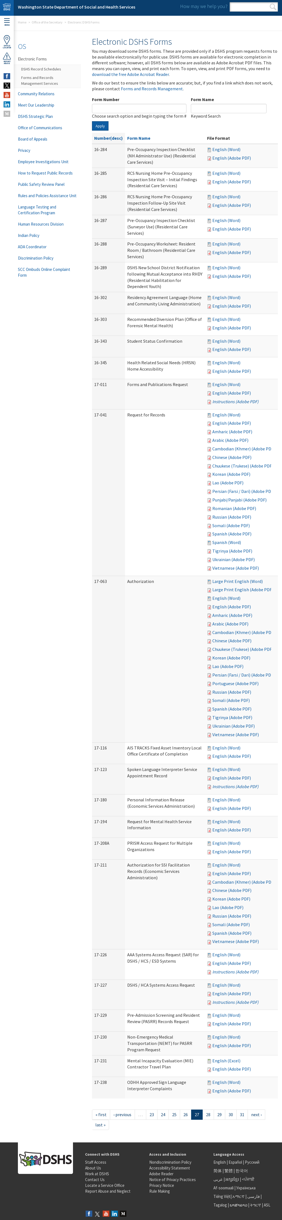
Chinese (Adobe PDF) (231, 457)
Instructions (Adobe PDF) (235, 401)
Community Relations (36, 93)
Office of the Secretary (47, 22)
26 (185, 1114)
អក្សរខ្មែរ (232, 1179)
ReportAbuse (7, 58)
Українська (246, 1187)
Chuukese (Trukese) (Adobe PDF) (242, 466)
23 (152, 1114)
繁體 (229, 1170)
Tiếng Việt (222, 1196)
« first (101, 1114)
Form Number (105, 99)
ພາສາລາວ (238, 1205)
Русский (252, 1162)
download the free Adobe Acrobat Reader (130, 74)
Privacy (24, 150)
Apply (100, 125)
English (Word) (226, 149)
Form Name (202, 99)
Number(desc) (108, 138)
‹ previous (122, 1114)
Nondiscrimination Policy (170, 1162)
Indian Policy (28, 235)
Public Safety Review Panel (41, 184)
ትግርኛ (255, 1205)
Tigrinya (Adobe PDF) (232, 551)
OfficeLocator (7, 42)
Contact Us (95, 1179)
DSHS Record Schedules (41, 69)
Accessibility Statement (169, 1168)
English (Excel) (226, 1060)
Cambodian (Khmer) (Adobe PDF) (243, 448)
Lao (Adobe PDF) (227, 482)
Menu (7, 22)
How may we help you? (203, 6)
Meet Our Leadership (36, 105)
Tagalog (220, 1205)
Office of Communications (40, 127)
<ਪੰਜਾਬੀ (248, 1179)
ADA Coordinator (32, 246)
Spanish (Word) (226, 542)
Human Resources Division (41, 224)
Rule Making (159, 1191)
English (220, 1162)
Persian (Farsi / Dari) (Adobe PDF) (243, 491)
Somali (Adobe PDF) (231, 525)
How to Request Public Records (45, 173)
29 (219, 1114)
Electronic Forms (32, 59)
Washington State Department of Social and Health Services (76, 7)
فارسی (253, 1196)
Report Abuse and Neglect (108, 1191)
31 (242, 1114)
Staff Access (95, 1162)
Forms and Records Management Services (39, 80)
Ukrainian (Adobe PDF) (233, 559)
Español (235, 1162)
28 (208, 1114)
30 (231, 1114)
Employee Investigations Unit (43, 161)
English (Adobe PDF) (231, 158)
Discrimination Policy (35, 258)
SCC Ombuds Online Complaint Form (44, 272)
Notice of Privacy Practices (172, 1179)
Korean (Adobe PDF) (231, 474)
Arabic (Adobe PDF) (230, 440)
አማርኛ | (239, 1196)
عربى (218, 1179)
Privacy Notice (161, 1185)
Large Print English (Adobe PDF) (242, 589)
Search (273, 7)
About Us (93, 1168)
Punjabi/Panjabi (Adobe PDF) (239, 500)
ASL (267, 1205)
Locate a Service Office (104, 1185)
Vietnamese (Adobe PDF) (235, 568)
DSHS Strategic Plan (35, 116)
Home (22, 22)
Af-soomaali (223, 1187)
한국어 (241, 1170)
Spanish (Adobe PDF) (231, 534)
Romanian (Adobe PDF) (234, 508)
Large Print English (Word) (237, 581)
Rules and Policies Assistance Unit (47, 195)
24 (163, 1114)
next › (256, 1114)
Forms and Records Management (152, 88)
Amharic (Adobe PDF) (232, 431)
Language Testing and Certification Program (37, 209)
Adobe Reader (161, 1173)
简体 (217, 1170)
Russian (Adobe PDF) (231, 517)
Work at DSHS (97, 1173)
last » (100, 1124)
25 (174, 1114)
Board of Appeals (32, 139)
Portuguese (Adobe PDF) (235, 683)
